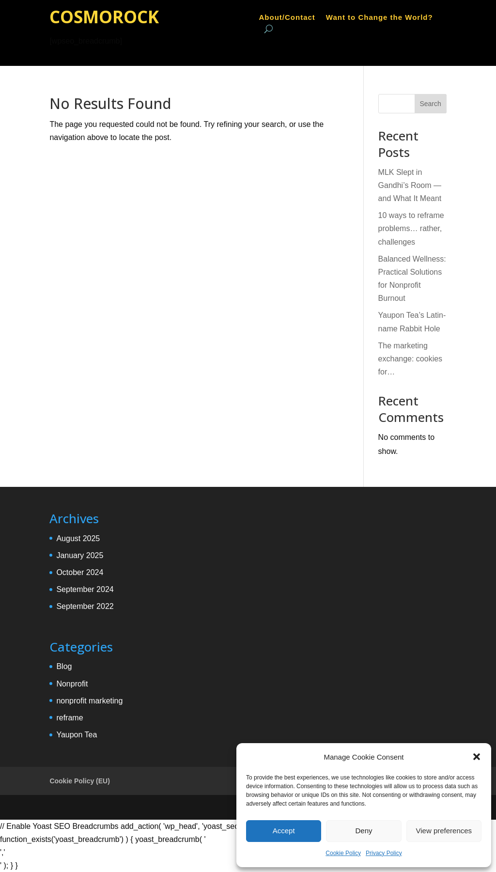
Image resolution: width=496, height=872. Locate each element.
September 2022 (84, 606)
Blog (64, 666)
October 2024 (79, 572)
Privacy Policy (384, 853)
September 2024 (84, 589)
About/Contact (287, 17)
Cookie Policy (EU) (79, 781)
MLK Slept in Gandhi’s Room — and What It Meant (410, 185)
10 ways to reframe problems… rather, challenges (411, 228)
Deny (363, 830)
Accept (284, 830)
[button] (476, 757)
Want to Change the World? (379, 17)
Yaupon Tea (76, 735)
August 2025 (78, 538)
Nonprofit (72, 684)
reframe (69, 718)
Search (430, 104)
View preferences (444, 830)
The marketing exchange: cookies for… (410, 359)
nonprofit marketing (89, 701)
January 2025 (79, 555)
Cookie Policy (343, 853)
